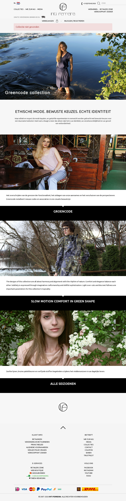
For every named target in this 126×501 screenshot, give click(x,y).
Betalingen (37, 439)
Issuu (88, 476)
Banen (88, 453)
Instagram (88, 470)
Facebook (88, 468)
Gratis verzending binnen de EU (27, 17)
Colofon (89, 450)
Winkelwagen (50, 21)
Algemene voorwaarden (37, 447)
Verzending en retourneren (37, 442)
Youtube (89, 473)
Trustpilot (89, 455)
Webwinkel (93, 9)
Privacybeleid (37, 445)
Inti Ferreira (63, 9)
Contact (89, 447)
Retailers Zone (106, 9)
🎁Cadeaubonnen (37, 473)
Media (40, 9)
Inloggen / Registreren (74, 21)
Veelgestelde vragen (37, 450)
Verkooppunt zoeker (103, 12)
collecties (19, 9)
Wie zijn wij (30, 9)
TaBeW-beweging (37, 478)
